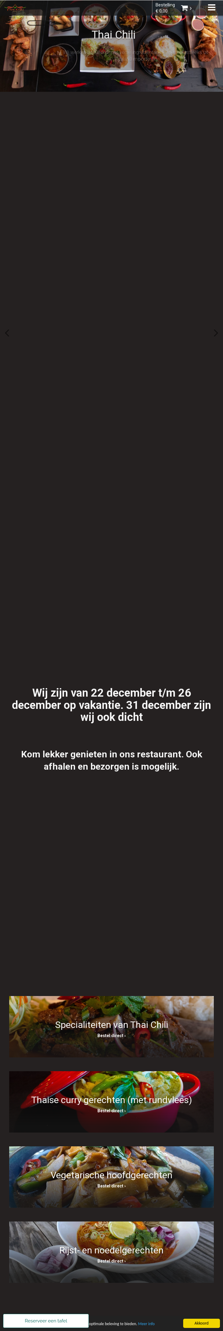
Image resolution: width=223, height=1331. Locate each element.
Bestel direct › (111, 1035)
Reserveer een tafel (46, 1321)
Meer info (146, 1324)
